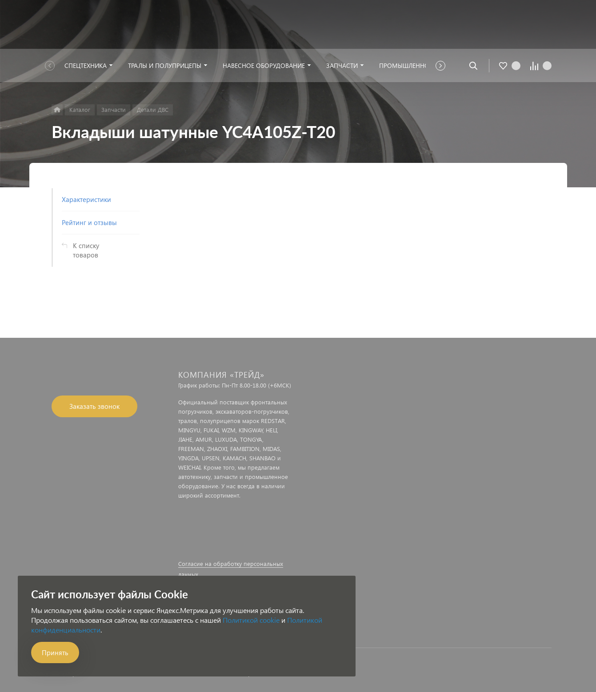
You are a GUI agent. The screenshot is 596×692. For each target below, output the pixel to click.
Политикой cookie (251, 620)
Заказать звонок (94, 406)
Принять (55, 652)
